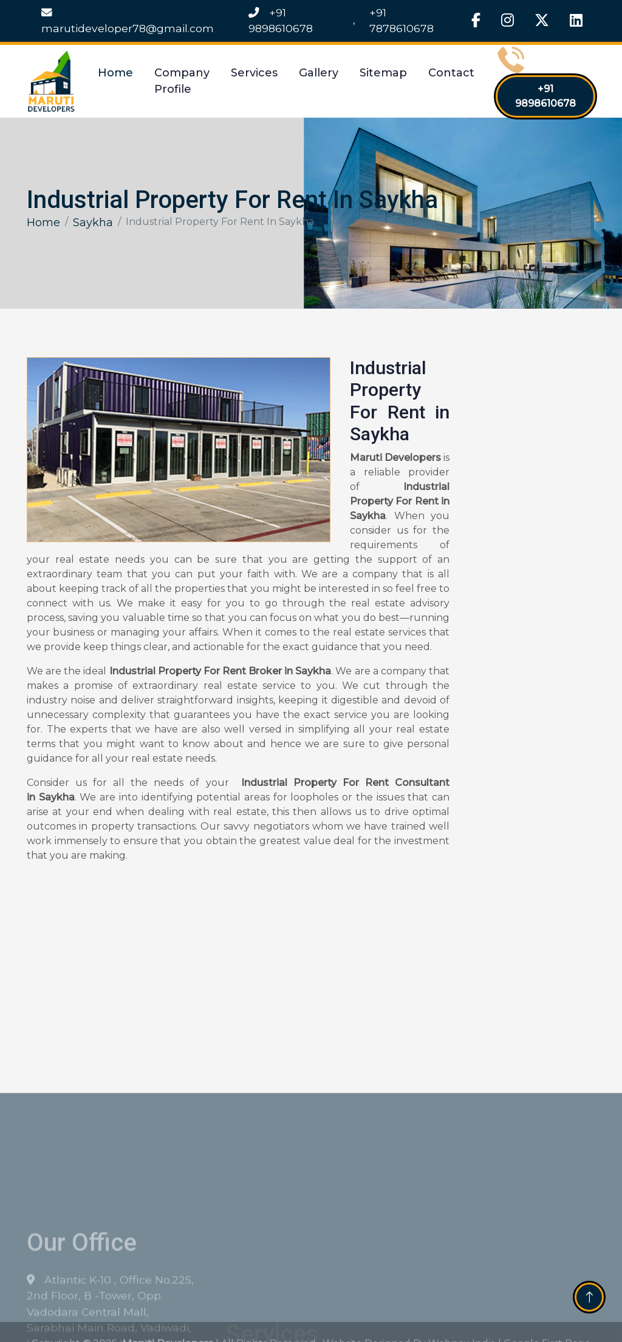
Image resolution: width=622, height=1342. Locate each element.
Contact (451, 72)
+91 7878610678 (401, 20)
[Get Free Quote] (529, 554)
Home (115, 72)
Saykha (93, 222)
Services (254, 72)
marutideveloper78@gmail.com (127, 21)
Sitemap (383, 72)
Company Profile (182, 81)
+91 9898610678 (280, 20)
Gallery (318, 72)
